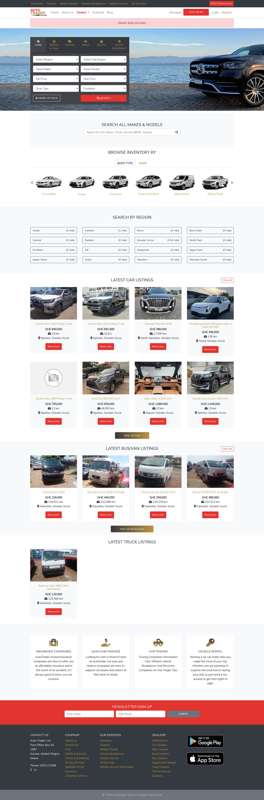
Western (158, 260)
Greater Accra (158, 240)
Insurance (37, 3)
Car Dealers (159, 745)
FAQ (68, 749)
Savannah (158, 250)
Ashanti (106, 230)
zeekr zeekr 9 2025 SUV (158, 398)
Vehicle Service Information (117, 767)
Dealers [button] (81, 12)
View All (227, 280)
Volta (106, 260)
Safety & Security (76, 754)
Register (227, 12)
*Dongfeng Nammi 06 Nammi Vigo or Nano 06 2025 (210, 325)
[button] (205, 740)
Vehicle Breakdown (93, 3)
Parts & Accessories (221, 3)
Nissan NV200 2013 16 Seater (210, 492)
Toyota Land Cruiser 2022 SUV (210, 398)
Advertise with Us (76, 776)
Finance (51, 3)
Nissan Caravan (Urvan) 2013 (158, 492)
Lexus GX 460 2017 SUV (105, 398)
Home (55, 12)
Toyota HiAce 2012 (54, 492)
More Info (53, 346)
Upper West (54, 260)
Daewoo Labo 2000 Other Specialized (53, 587)
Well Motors (160, 740)
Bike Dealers (160, 749)
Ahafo (54, 230)
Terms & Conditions (77, 758)
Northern (54, 250)
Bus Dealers (160, 758)
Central (54, 240)
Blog (110, 12)
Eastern (106, 240)
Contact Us (72, 745)
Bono (158, 230)
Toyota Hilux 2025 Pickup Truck (53, 398)
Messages (175, 12)
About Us (68, 12)
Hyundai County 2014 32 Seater (106, 492)
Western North (210, 260)
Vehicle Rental (69, 3)
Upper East (210, 250)
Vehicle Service (118, 3)
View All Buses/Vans (132, 529)
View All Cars (132, 435)
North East (210, 240)
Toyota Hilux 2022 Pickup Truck (53, 324)
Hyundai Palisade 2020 (158, 324)
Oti (106, 250)
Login (215, 12)
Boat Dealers (160, 754)
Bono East (210, 230)
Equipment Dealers (164, 762)
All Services (139, 3)
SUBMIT (183, 714)
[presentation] (32, 183)
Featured (98, 12)
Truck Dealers (160, 767)
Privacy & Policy (75, 762)
